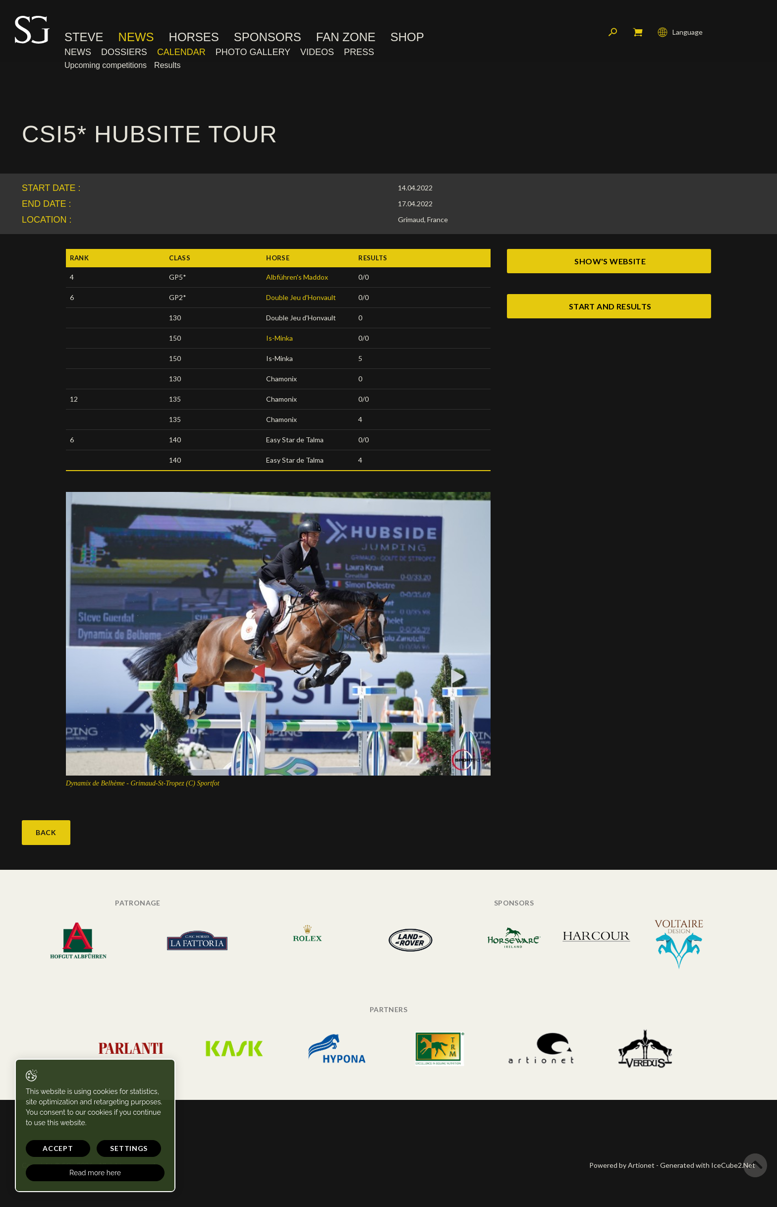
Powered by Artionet (622, 1165)
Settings (129, 1148)
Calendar (181, 52)
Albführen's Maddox (297, 277)
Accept (58, 1148)
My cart (638, 32)
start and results (610, 306)
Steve (84, 37)
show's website (610, 261)
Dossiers (124, 52)
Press (359, 52)
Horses (194, 37)
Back (46, 832)
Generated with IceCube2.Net (707, 1165)
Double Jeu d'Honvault (301, 297)
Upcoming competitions (105, 65)
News (136, 37)
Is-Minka (279, 338)
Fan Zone (346, 37)
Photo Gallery (253, 52)
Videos (317, 52)
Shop (407, 37)
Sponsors (267, 37)
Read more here (95, 1173)
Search (613, 32)
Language (680, 32)
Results (167, 65)
